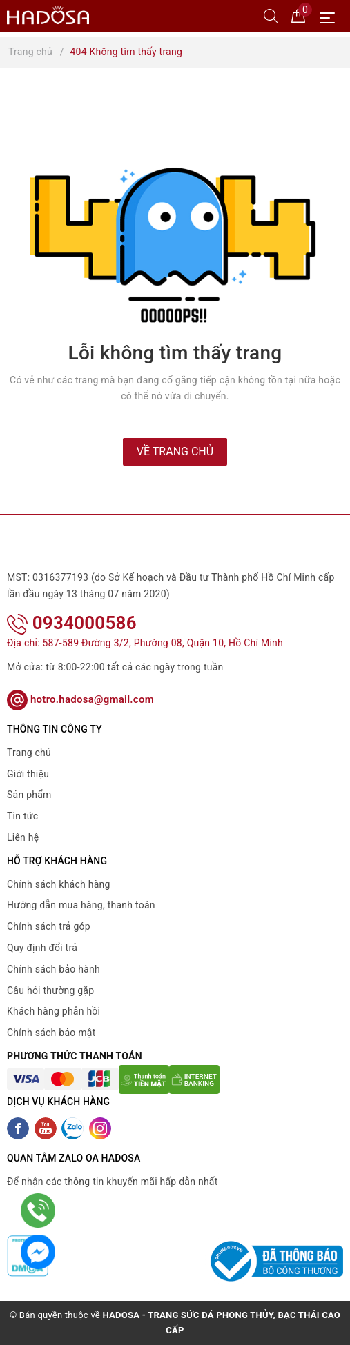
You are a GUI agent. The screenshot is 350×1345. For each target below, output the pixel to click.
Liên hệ (23, 837)
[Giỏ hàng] (298, 15)
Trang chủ (29, 752)
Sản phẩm (29, 794)
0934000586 (72, 622)
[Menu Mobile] (331, 16)
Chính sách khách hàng (58, 884)
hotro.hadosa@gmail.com (80, 699)
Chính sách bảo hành (53, 969)
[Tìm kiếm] (271, 15)
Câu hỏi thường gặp (50, 990)
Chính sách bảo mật (51, 1032)
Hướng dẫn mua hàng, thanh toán (81, 904)
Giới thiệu (28, 773)
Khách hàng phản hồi (53, 1011)
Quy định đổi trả (42, 947)
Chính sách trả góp (48, 926)
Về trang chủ (175, 451)
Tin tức (22, 815)
